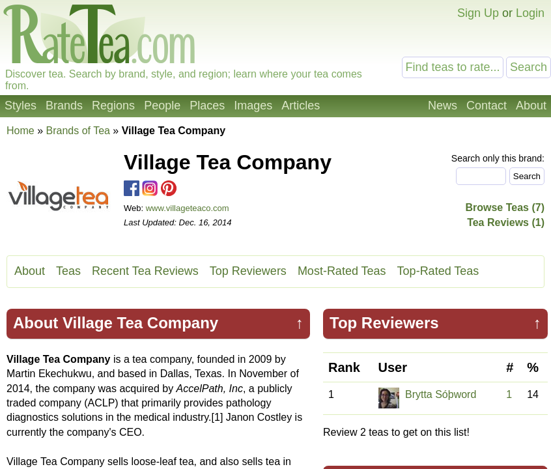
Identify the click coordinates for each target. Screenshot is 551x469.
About (531, 105)
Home (21, 130)
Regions (113, 105)
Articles (300, 105)
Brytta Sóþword (440, 394)
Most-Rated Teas (342, 270)
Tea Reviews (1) (505, 222)
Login (530, 13)
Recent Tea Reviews (145, 270)
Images (253, 105)
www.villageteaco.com (187, 208)
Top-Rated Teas (438, 270)
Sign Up (478, 13)
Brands (64, 105)
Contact (486, 105)
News (442, 105)
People (162, 105)
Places (207, 105)
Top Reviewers (248, 270)
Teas (68, 270)
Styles (20, 105)
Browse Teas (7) (504, 207)
